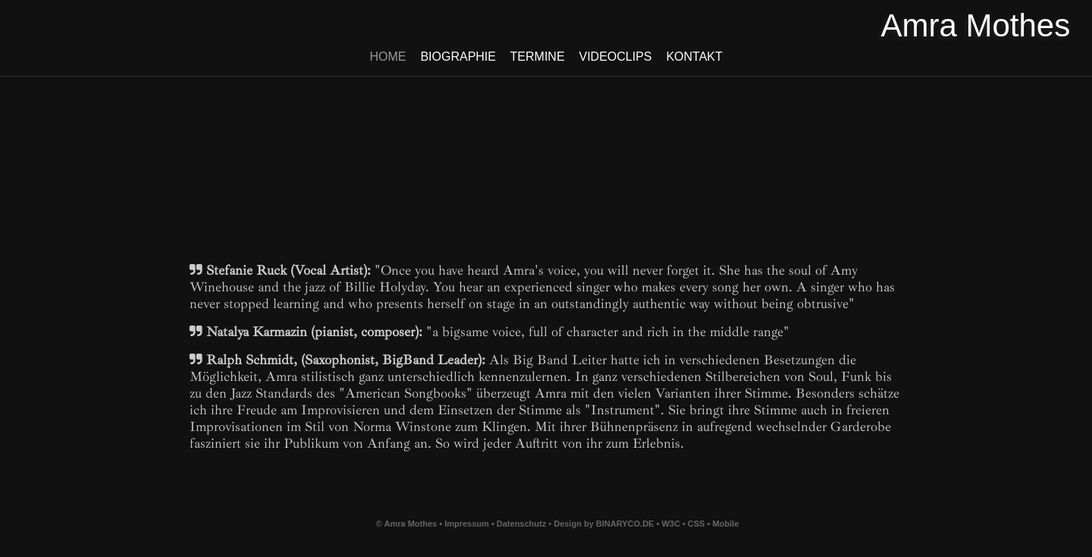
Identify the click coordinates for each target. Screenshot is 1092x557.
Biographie (458, 56)
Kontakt (694, 56)
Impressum (466, 523)
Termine (537, 56)
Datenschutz (521, 523)
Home (388, 56)
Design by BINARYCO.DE (604, 523)
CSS (698, 523)
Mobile (725, 523)
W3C (671, 523)
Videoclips (615, 56)
